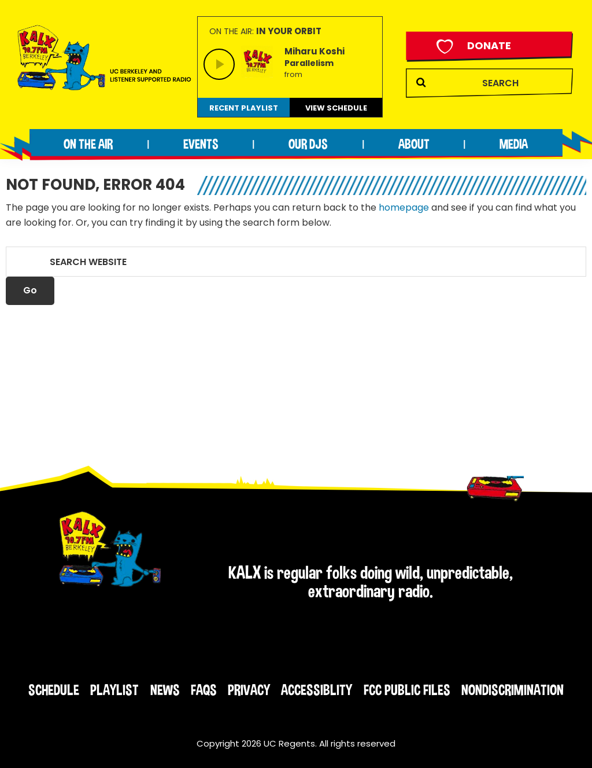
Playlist (114, 690)
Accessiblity (316, 690)
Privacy (249, 690)
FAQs (204, 690)
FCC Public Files (407, 690)
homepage (404, 207)
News (165, 690)
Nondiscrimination (512, 690)
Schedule (53, 690)
